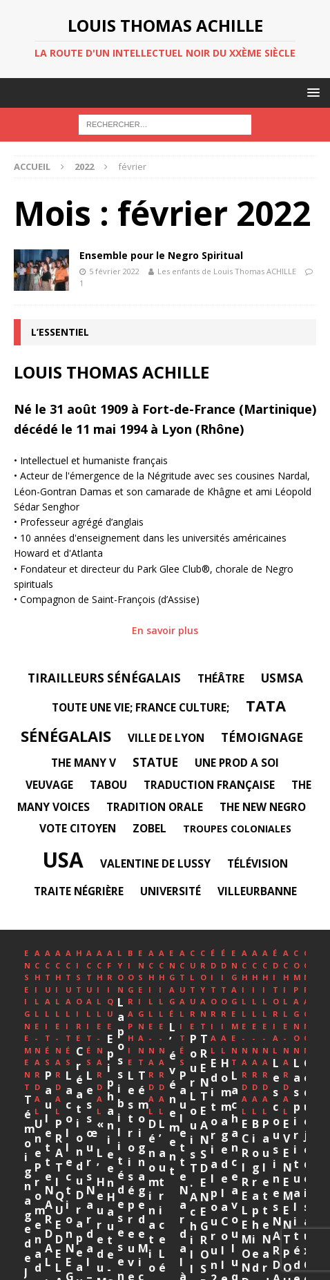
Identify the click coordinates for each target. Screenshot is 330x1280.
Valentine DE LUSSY (155, 863)
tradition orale (154, 806)
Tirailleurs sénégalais (104, 678)
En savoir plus (165, 630)
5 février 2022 (114, 271)
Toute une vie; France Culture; (140, 707)
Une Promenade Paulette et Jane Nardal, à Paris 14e (216, 1078)
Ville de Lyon (166, 737)
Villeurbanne (257, 891)
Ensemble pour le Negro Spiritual (161, 255)
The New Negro (263, 806)
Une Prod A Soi (237, 762)
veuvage (49, 784)
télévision (257, 863)
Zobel (149, 828)
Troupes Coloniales (237, 828)
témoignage (262, 737)
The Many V (83, 762)
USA (63, 860)
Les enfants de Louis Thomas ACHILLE (226, 271)
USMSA (282, 678)
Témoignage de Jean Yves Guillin (81, 1103)
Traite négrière (79, 891)
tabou (108, 784)
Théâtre (220, 678)
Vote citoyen (77, 828)
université (170, 891)
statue (155, 762)
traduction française (209, 784)
